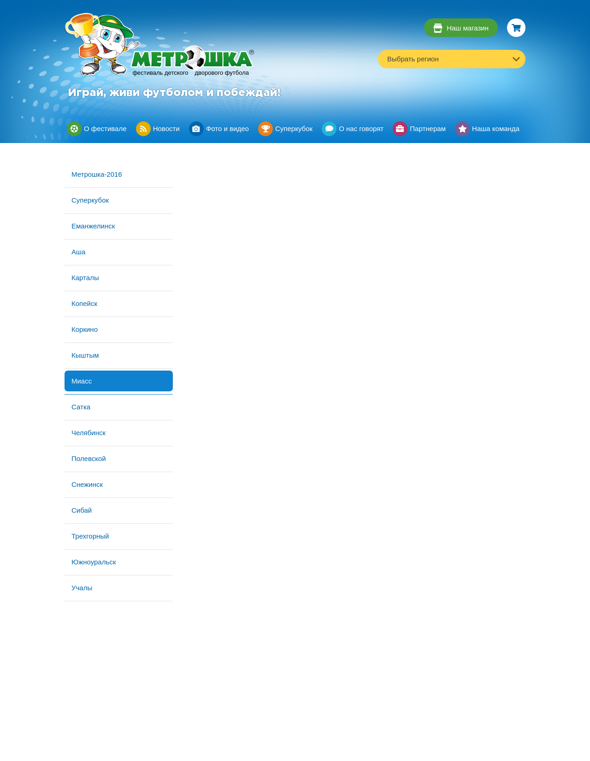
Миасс (81, 381)
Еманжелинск (93, 226)
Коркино (84, 329)
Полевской (88, 458)
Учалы (81, 588)
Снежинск (87, 484)
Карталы (85, 278)
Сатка (80, 407)
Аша (78, 252)
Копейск (84, 303)
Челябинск (88, 433)
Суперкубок (90, 200)
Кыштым (85, 355)
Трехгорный (90, 536)
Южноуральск (93, 562)
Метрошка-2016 (96, 174)
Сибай (81, 510)
